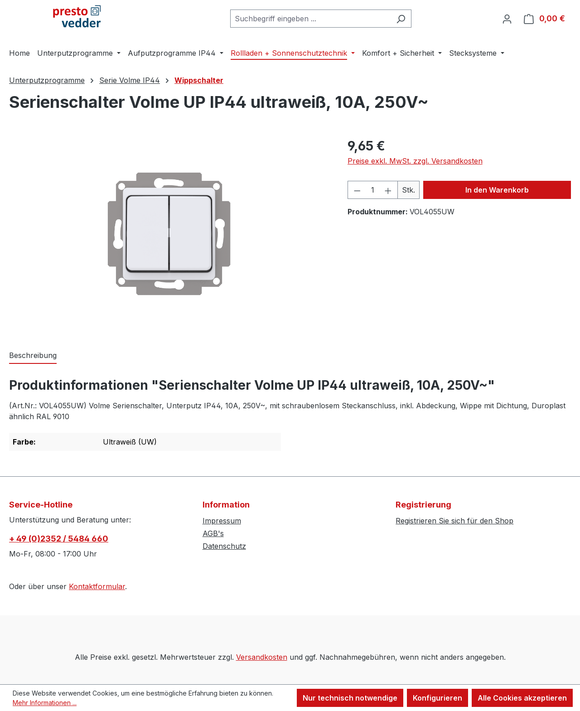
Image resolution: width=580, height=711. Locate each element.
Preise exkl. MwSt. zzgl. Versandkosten (415, 160)
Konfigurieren (437, 697)
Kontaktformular (97, 586)
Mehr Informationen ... (45, 702)
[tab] (33, 356)
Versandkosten (261, 657)
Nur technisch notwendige (350, 697)
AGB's (213, 533)
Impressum (222, 520)
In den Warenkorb (497, 189)
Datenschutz (224, 546)
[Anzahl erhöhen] (388, 190)
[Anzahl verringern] (357, 190)
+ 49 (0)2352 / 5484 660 (58, 538)
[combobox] (310, 19)
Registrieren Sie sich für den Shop (454, 520)
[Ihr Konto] (507, 19)
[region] (169, 233)
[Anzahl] (372, 190)
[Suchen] (400, 19)
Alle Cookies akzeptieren (522, 697)
